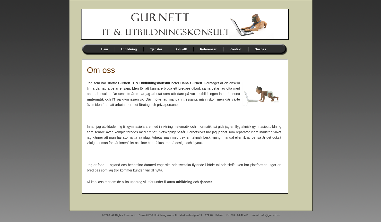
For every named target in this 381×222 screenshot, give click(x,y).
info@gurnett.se (270, 215)
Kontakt (235, 49)
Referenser (208, 49)
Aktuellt (181, 49)
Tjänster (156, 49)
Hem (104, 49)
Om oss (260, 49)
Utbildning (129, 49)
